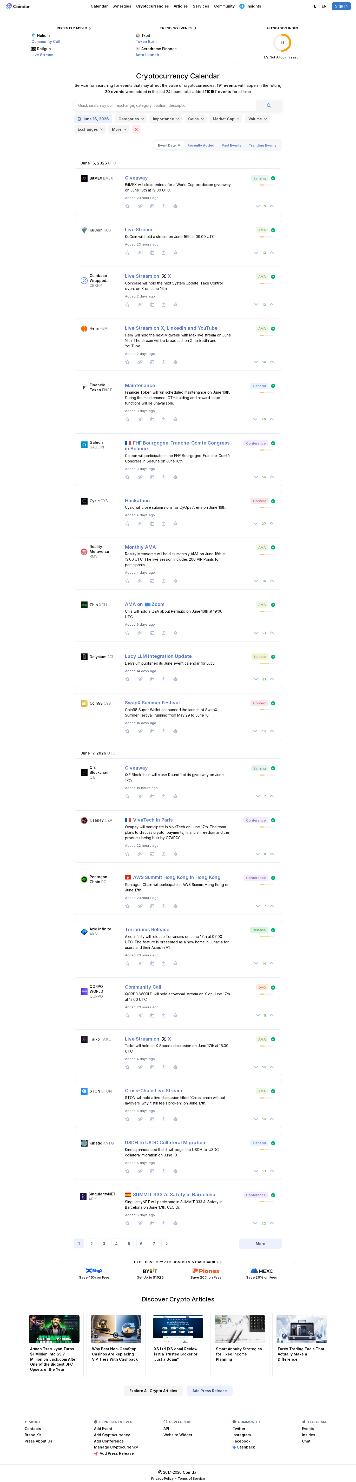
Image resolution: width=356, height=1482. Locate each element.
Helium (40, 36)
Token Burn (146, 41)
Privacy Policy (162, 1478)
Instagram (242, 1435)
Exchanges (88, 129)
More (117, 129)
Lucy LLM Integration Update (158, 656)
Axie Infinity (100, 929)
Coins (193, 119)
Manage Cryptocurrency (116, 1447)
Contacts (33, 1428)
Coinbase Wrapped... (99, 278)
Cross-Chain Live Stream (153, 1090)
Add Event (103, 1428)
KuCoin (96, 230)
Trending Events (178, 28)
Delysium (98, 656)
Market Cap (223, 119)
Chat (306, 1441)
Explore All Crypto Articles (153, 1390)
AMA (262, 230)
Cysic (95, 501)
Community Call (45, 41)
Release (259, 930)
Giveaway (136, 178)
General (259, 386)
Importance (163, 119)
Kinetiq (96, 1143)
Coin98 (96, 703)
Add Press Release (210, 1390)
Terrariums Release (147, 929)
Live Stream (42, 54)
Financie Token (97, 387)
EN (324, 6)
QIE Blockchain (100, 770)
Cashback (244, 1447)
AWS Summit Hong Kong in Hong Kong (173, 877)
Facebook (241, 1441)
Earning (260, 178)
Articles (181, 6)
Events (308, 1428)
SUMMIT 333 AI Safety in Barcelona (170, 1194)
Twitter (239, 1428)
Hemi (94, 328)
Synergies (122, 6)
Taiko (95, 1039)
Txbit (143, 36)
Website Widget (177, 1435)
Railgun (41, 49)
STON (95, 1091)
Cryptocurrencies (152, 6)
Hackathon (137, 500)
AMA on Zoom (144, 604)
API (166, 1428)
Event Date (167, 145)
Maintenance (140, 385)
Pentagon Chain (98, 879)
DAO (262, 987)
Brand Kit (33, 1435)
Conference (256, 443)
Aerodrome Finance (156, 49)
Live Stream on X (148, 276)
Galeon (96, 442)
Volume (255, 119)
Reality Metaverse (99, 549)
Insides (308, 1435)
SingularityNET (102, 1194)
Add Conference (109, 1441)
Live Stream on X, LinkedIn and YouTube (171, 328)
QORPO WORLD (96, 989)
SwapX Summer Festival (152, 702)
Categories (128, 119)
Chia (94, 605)
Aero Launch (147, 54)
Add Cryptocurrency (112, 1435)
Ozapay (97, 820)
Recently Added (74, 28)
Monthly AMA (140, 547)
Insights (250, 6)
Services (201, 6)
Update (260, 656)
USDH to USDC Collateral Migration (165, 1142)
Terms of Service (191, 1478)
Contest (259, 501)
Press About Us (38, 1441)
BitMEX (96, 178)
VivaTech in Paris (149, 820)
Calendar (99, 6)
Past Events (231, 145)
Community (224, 6)
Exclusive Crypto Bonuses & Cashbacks (178, 1262)
